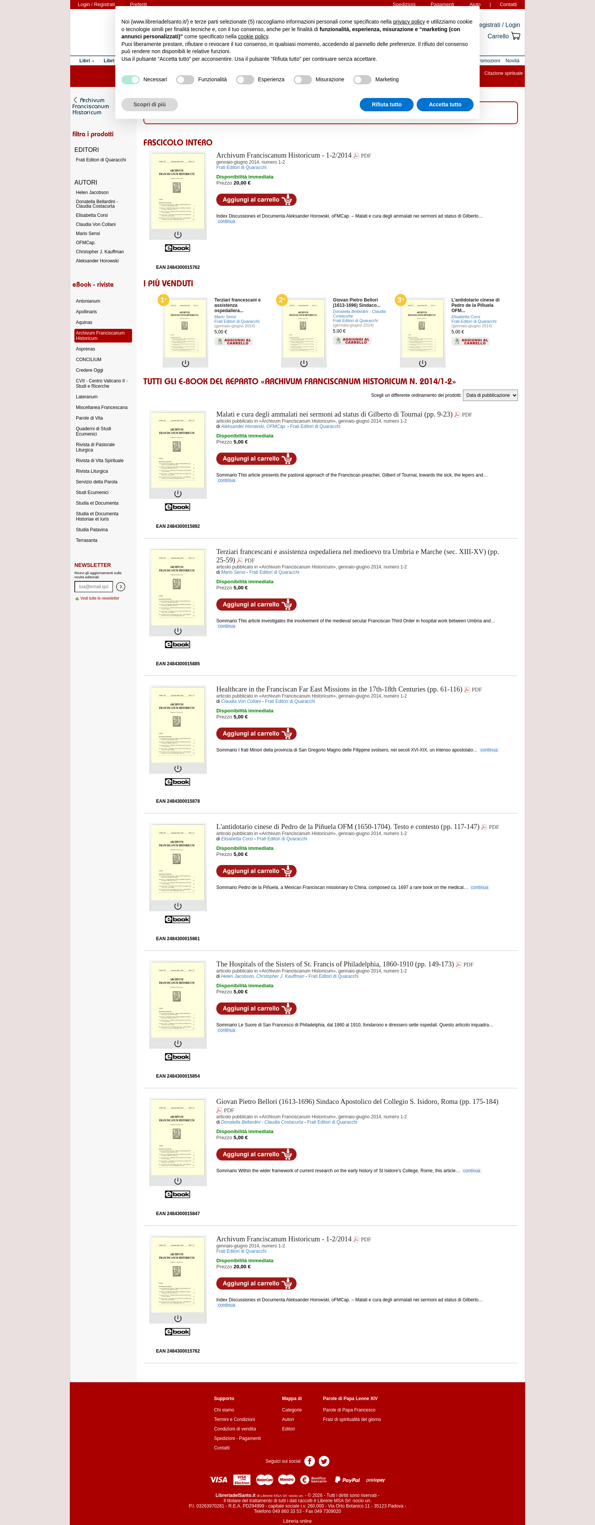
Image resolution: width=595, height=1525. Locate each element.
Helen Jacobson (92, 192)
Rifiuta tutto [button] (387, 104)
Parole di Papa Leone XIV (350, 1398)
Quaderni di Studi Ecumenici (93, 431)
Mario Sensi (88, 233)
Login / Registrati (96, 4)
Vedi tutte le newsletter (100, 598)
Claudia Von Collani (96, 224)
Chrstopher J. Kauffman (100, 251)
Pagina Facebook (309, 1460)
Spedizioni (224, 1438)
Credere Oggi (89, 370)
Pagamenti (250, 1438)
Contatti (508, 4)
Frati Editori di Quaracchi (237, 321)
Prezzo (224, 183)
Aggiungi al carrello (256, 200)
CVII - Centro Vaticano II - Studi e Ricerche (102, 383)
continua (226, 221)
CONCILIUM (88, 359)
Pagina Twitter (324, 1460)
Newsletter (92, 565)
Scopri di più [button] (150, 104)
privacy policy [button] (409, 22)
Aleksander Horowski (97, 261)
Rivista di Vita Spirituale (100, 460)
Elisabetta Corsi (92, 215)
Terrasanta (87, 540)
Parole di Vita (89, 418)
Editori (288, 1429)
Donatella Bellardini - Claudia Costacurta (97, 204)
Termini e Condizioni (234, 1419)
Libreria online (297, 1521)
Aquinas (84, 322)
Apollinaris (86, 311)
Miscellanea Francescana (102, 407)
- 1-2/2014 (283, 155)
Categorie (292, 1410)
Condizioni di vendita (235, 1429)
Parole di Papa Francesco (349, 1410)
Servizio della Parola (96, 482)
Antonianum (88, 301)
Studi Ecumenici (92, 492)
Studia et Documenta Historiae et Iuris (97, 516)
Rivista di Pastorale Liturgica (95, 447)
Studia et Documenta (97, 503)
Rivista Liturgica (92, 471)
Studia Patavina (92, 529)
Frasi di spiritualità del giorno (352, 1419)
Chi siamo (224, 1410)
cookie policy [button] (253, 36)
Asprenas (85, 349)
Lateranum (87, 396)
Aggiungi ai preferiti (342, 199)
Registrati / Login (497, 25)
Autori (288, 1419)
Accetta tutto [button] (445, 104)
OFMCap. (86, 242)
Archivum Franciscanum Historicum (100, 335)
